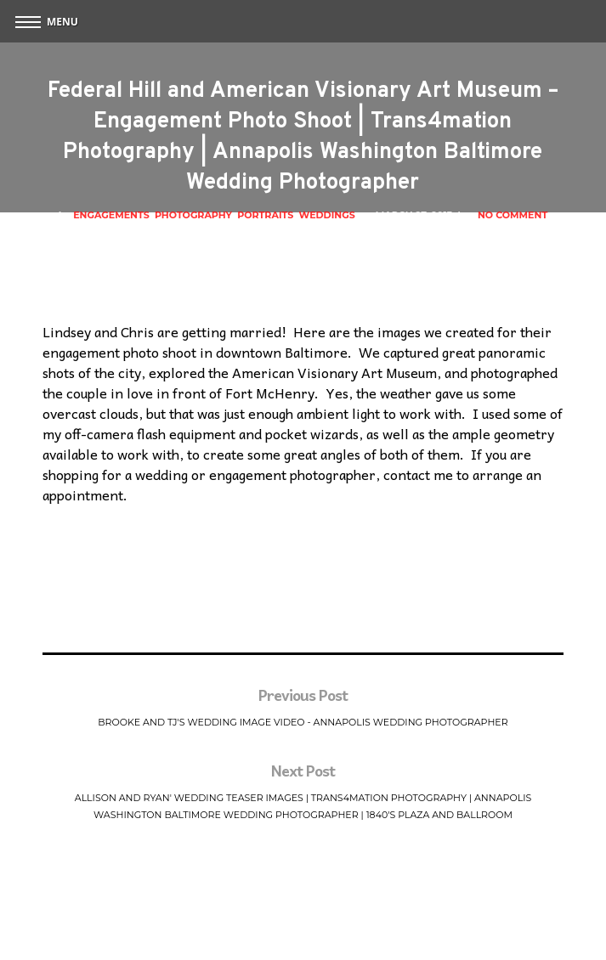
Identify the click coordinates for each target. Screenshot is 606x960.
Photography (193, 215)
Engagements (111, 215)
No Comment (512, 215)
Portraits (265, 215)
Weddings (327, 215)
